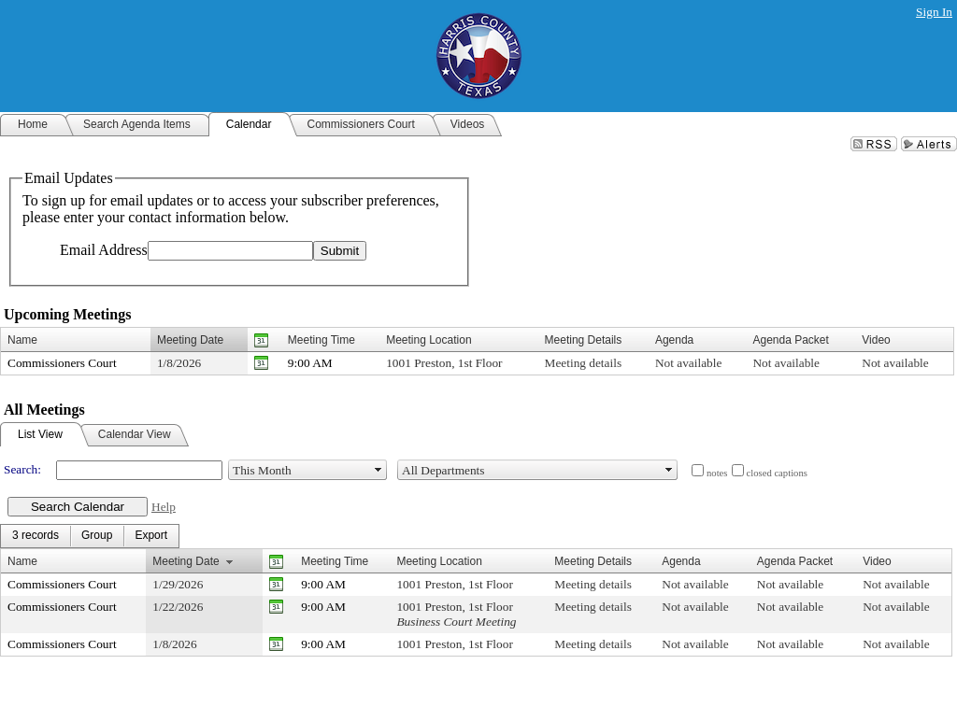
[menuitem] (35, 536)
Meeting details (583, 363)
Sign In (934, 12)
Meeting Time (321, 339)
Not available (688, 363)
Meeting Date (190, 339)
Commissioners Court (62, 363)
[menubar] (89, 536)
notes (717, 473)
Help (163, 507)
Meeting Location (428, 339)
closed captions (777, 473)
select (378, 470)
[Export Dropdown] (151, 536)
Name (22, 339)
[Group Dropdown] (96, 536)
